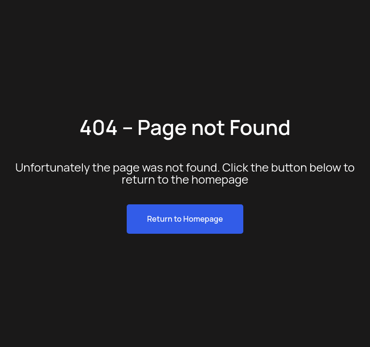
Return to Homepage (185, 219)
